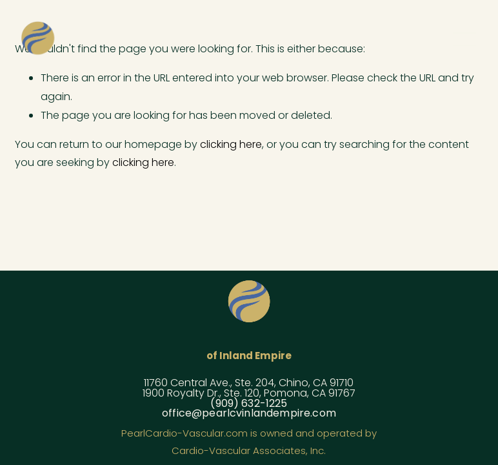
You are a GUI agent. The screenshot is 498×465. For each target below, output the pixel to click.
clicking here (231, 144)
